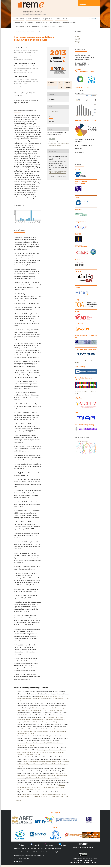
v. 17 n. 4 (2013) (29, 32)
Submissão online (69, 22)
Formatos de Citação (57, 176)
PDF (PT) (60, 86)
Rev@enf (35, 26)
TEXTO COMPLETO (51, 84)
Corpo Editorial (61, 19)
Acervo (21, 32)
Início (16, 32)
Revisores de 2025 (48, 26)
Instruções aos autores (24, 22)
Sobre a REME (19, 19)
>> (20, 800)
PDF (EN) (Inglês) (68, 85)
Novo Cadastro (41, 22)
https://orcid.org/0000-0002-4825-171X (23, 86)
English (77, 36)
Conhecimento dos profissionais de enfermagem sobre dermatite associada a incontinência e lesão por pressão (42, 775)
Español (77, 39)
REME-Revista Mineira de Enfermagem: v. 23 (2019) (46, 710)
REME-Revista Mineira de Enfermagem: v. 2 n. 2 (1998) (51, 796)
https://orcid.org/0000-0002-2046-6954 (23, 59)
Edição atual (48, 19)
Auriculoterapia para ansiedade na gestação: (31, 743)
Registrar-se (55, 22)
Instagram (48, 845)
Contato (61, 26)
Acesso (92, 2)
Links (21, 845)
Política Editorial (33, 19)
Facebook (34, 845)
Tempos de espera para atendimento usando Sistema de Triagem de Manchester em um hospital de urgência (41, 719)
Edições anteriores (22, 26)
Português (78, 42)
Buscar (92, 19)
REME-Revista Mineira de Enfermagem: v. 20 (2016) (40, 722)
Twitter (62, 845)
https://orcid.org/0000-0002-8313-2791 (23, 72)
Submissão (83, 4)
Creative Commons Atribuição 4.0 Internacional (83, 861)
